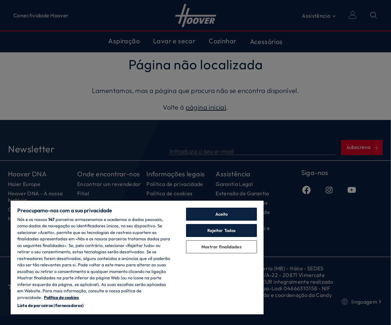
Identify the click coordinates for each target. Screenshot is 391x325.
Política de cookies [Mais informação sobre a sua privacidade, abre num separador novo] (61, 297)
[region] (137, 257)
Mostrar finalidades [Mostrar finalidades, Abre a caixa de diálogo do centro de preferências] (221, 246)
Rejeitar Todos (221, 230)
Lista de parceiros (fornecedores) (50, 305)
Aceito (221, 214)
